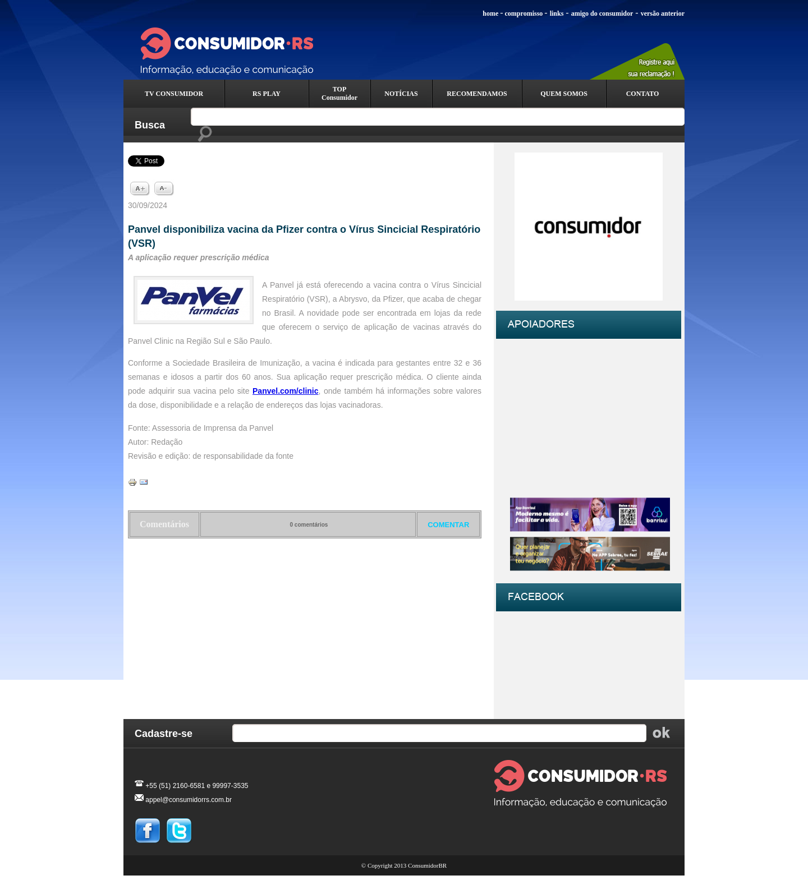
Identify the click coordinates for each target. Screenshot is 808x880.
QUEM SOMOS (563, 94)
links (557, 13)
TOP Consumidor (339, 93)
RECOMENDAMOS (477, 94)
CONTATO (642, 94)
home (490, 13)
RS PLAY (266, 94)
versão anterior (663, 13)
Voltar (305, 568)
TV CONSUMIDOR (174, 94)
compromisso (524, 13)
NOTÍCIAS (400, 94)
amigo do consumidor (602, 13)
